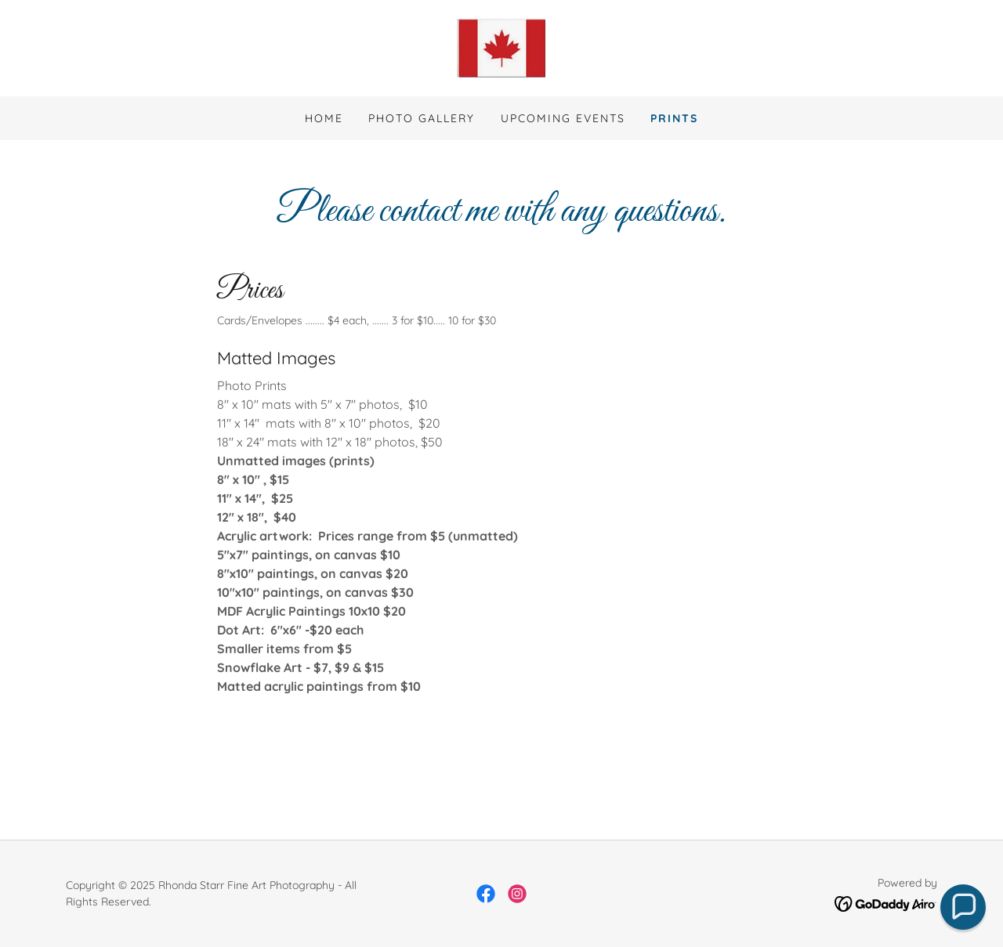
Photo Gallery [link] (421, 118)
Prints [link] (674, 118)
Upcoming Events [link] (563, 118)
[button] (963, 907)
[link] (501, 47)
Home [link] (324, 118)
